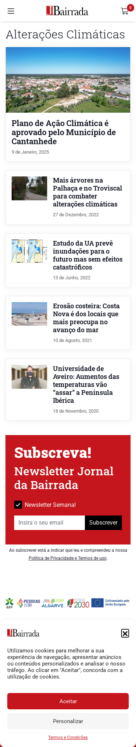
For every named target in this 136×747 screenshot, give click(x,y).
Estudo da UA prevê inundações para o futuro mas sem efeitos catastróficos (88, 255)
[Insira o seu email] (49, 523)
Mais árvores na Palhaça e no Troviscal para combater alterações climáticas (87, 192)
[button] (125, 633)
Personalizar (68, 721)
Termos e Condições (68, 737)
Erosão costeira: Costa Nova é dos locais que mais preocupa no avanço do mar (86, 318)
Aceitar (68, 701)
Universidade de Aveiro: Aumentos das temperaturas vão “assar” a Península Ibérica (86, 384)
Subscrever (103, 522)
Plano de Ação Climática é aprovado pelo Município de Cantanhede (64, 132)
